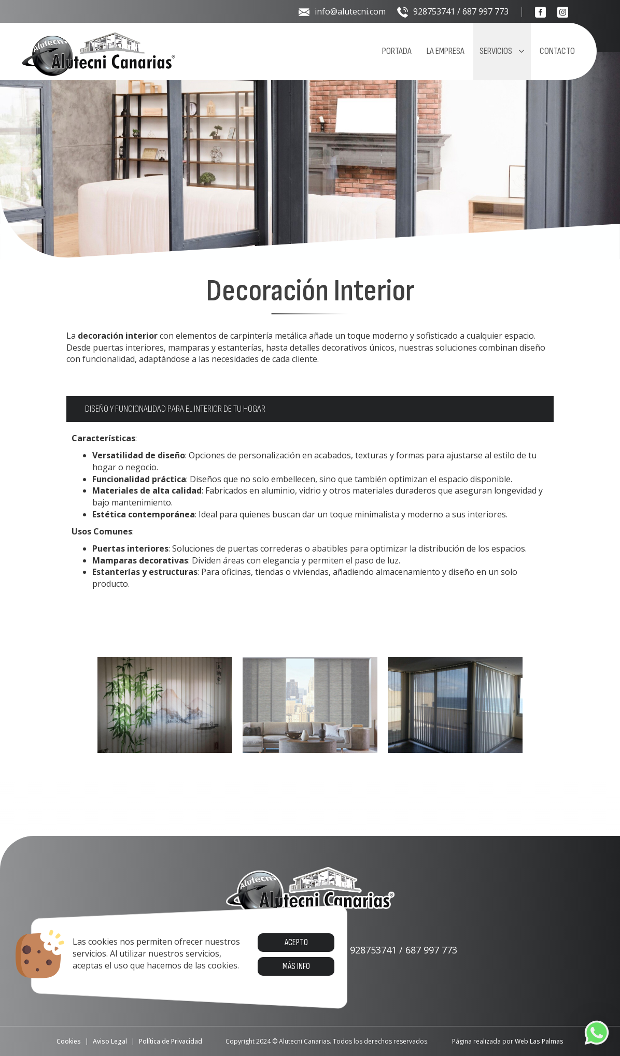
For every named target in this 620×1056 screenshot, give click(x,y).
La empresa (445, 51)
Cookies (69, 1041)
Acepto (295, 942)
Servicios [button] (502, 51)
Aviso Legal (110, 1041)
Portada (397, 51)
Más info (295, 966)
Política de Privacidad (170, 1041)
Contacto (557, 51)
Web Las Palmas (539, 1041)
